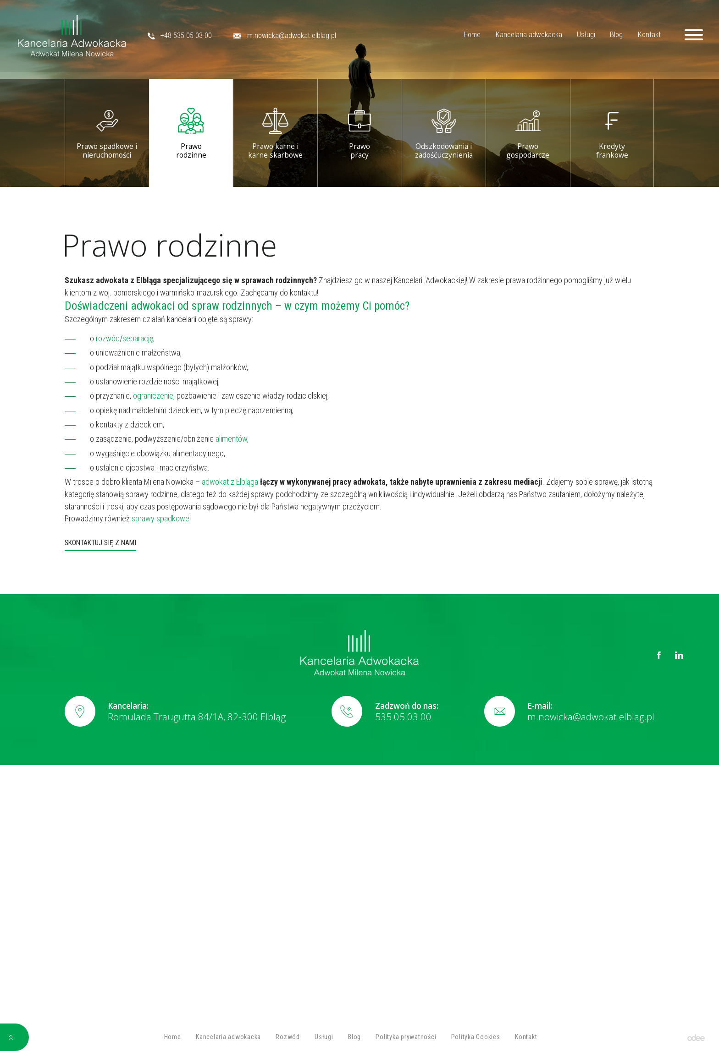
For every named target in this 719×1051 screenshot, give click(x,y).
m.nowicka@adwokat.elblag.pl (295, 35)
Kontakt (639, 35)
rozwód (107, 338)
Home (462, 35)
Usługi (576, 35)
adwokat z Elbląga (229, 482)
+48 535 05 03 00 (190, 35)
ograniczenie (152, 395)
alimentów (230, 438)
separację (137, 338)
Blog (606, 35)
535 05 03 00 (403, 716)
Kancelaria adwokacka (519, 35)
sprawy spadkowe (159, 518)
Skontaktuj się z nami (100, 543)
